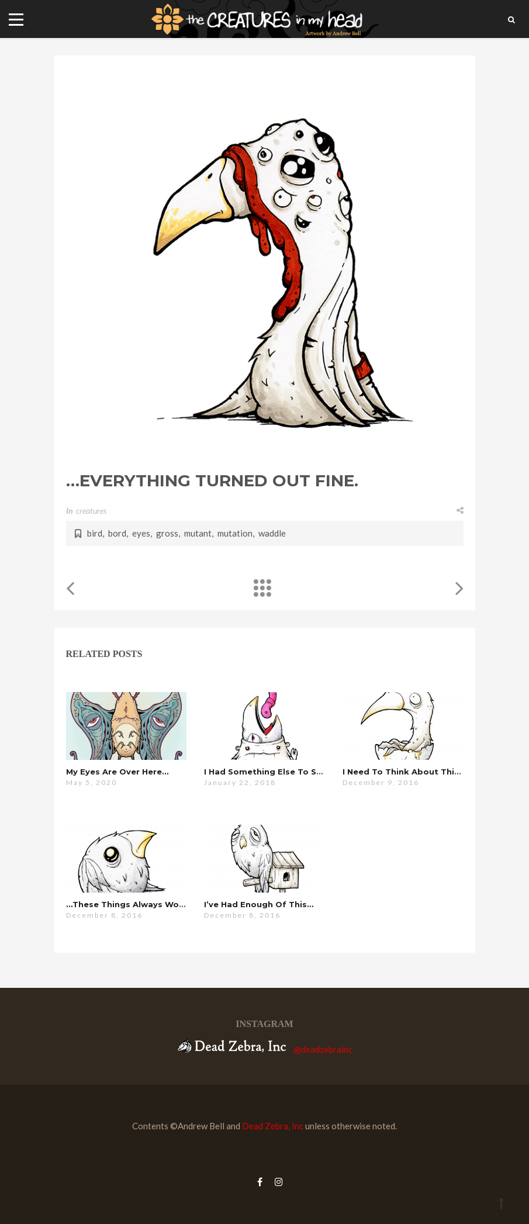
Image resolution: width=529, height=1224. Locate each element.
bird (94, 533)
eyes (141, 533)
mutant (198, 533)
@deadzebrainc (322, 1049)
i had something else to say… (268, 771)
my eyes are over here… (117, 771)
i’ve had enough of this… (258, 904)
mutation (235, 533)
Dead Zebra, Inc (272, 1126)
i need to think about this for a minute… (432, 771)
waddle (272, 533)
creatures (91, 511)
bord (117, 533)
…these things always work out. (137, 904)
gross (167, 533)
